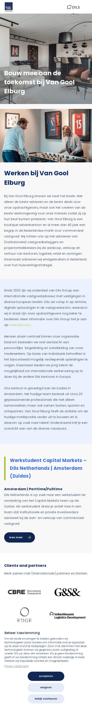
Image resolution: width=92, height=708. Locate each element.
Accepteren (46, 676)
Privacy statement (16, 666)
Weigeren (46, 687)
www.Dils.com (19, 325)
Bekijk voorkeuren (46, 698)
